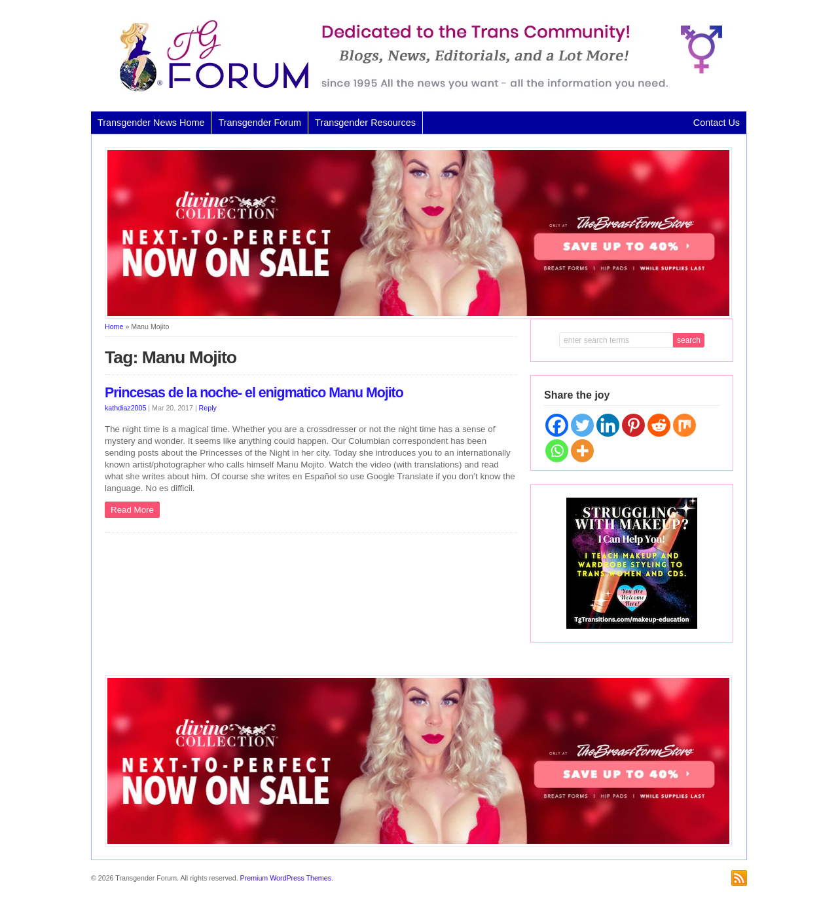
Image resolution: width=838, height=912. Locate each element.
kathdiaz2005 (125, 408)
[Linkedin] (607, 425)
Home (114, 326)
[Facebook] (556, 425)
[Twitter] (582, 425)
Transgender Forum (259, 122)
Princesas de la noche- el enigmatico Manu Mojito (254, 393)
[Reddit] (658, 425)
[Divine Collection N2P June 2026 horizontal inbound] (418, 316)
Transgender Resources (365, 122)
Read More (132, 510)
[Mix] (684, 425)
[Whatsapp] (556, 450)
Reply (208, 408)
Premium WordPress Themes (285, 878)
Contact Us (716, 122)
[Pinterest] (633, 425)
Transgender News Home (151, 122)
